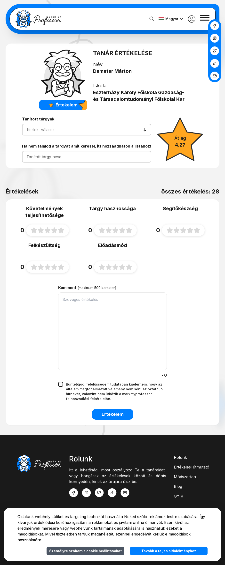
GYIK (178, 496)
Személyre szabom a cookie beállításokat (85, 551)
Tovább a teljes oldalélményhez (168, 551)
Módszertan (185, 476)
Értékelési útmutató (191, 467)
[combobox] (27, 130)
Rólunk (180, 457)
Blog (178, 486)
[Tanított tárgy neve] (86, 157)
